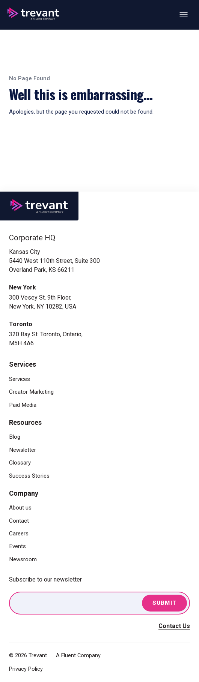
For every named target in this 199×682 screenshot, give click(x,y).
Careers (19, 533)
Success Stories (29, 475)
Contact (19, 520)
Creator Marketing (31, 391)
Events (17, 546)
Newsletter (22, 450)
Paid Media (22, 405)
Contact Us (174, 626)
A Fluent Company (78, 655)
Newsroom (23, 559)
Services (19, 379)
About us (20, 507)
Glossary (20, 462)
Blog (14, 436)
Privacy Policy (26, 669)
